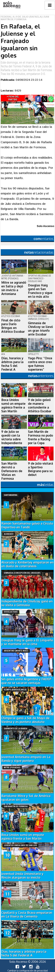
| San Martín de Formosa (25, 18)
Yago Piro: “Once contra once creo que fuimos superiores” (40, 363)
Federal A (7, 17)
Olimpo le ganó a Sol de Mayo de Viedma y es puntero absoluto (25, 720)
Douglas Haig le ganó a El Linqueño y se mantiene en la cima (27, 642)
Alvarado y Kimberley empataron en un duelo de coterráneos (27, 564)
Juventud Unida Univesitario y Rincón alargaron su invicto (22, 875)
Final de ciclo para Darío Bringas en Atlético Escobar (13, 325)
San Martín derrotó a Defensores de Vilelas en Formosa (11, 471)
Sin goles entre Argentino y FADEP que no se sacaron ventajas (26, 681)
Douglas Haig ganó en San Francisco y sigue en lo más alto (40, 290)
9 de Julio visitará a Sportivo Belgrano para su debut (40, 469)
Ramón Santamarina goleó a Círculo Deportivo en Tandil (27, 525)
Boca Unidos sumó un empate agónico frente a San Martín (13, 405)
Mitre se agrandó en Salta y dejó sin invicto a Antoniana (13, 288)
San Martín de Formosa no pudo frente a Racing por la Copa (40, 437)
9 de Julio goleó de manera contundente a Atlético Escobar (39, 405)
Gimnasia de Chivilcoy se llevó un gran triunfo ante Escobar (40, 328)
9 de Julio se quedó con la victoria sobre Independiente (11, 437)
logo (11, 5)
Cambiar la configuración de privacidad (27, 970)
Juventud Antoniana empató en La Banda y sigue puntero (25, 759)
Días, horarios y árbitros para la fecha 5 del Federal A (12, 363)
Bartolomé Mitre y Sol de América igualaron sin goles (25, 798)
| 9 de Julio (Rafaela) (28, 17)
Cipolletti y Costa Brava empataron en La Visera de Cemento (26, 914)
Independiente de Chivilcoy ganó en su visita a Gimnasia (27, 603)
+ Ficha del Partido (13, 98)
